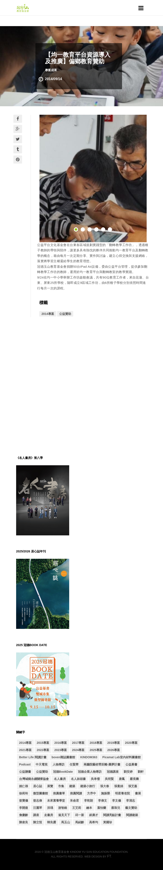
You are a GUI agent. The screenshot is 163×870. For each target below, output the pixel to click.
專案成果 (51, 70)
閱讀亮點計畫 (112, 815)
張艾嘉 (132, 786)
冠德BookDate (63, 771)
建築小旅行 (87, 786)
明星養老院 (122, 793)
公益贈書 (25, 771)
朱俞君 (74, 800)
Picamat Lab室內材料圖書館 (121, 757)
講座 (36, 815)
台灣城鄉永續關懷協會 (34, 779)
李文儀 (116, 800)
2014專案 (47, 313)
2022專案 (43, 750)
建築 (72, 786)
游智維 (62, 807)
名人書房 (60, 779)
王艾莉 (76, 807)
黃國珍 (107, 822)
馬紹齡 (79, 822)
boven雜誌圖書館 (63, 757)
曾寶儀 (23, 800)
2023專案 (60, 750)
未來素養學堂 (56, 800)
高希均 (93, 822)
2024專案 (78, 750)
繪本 (89, 807)
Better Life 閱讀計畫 (32, 757)
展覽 (50, 786)
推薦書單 (59, 793)
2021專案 (25, 750)
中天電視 (42, 764)
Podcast (25, 764)
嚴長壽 (134, 779)
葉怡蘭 (101, 807)
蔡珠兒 (115, 807)
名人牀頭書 (78, 779)
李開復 (23, 807)
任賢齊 (74, 764)
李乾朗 (88, 800)
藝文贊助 (131, 807)
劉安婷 (128, 771)
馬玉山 (65, 822)
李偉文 (102, 800)
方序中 (91, 793)
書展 (138, 793)
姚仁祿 (23, 786)
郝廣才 (93, 815)
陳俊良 (23, 822)
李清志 (130, 800)
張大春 (104, 786)
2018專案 (96, 742)
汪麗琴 (37, 807)
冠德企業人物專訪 (90, 771)
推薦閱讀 (76, 793)
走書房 (48, 815)
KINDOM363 (88, 757)
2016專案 (60, 742)
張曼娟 (118, 786)
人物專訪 (59, 764)
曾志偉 (37, 800)
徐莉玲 (23, 793)
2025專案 (96, 750)
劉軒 (141, 771)
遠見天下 (64, 815)
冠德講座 (113, 771)
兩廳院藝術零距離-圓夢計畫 (102, 764)
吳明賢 (109, 779)
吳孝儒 (95, 779)
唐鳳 (122, 779)
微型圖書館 (40, 793)
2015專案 (43, 742)
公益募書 (131, 764)
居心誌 (37, 786)
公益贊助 (65, 313)
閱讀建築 (132, 815)
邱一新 (79, 815)
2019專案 (113, 742)
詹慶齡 (23, 815)
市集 (61, 786)
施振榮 (105, 793)
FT (109, 856)
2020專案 (131, 742)
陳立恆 (37, 822)
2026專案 (113, 750)
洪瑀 (50, 807)
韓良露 (51, 822)
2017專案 (78, 742)
